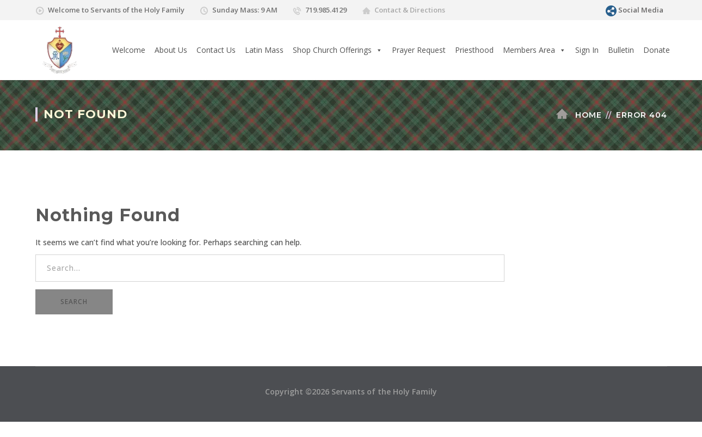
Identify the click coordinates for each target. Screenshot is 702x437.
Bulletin (621, 50)
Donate (656, 50)
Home (588, 115)
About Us (171, 50)
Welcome (128, 50)
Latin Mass (264, 50)
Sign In (587, 50)
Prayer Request (419, 50)
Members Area (534, 50)
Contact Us (216, 50)
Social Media (640, 10)
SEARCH (74, 301)
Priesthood (474, 50)
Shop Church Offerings (338, 50)
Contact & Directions (409, 10)
